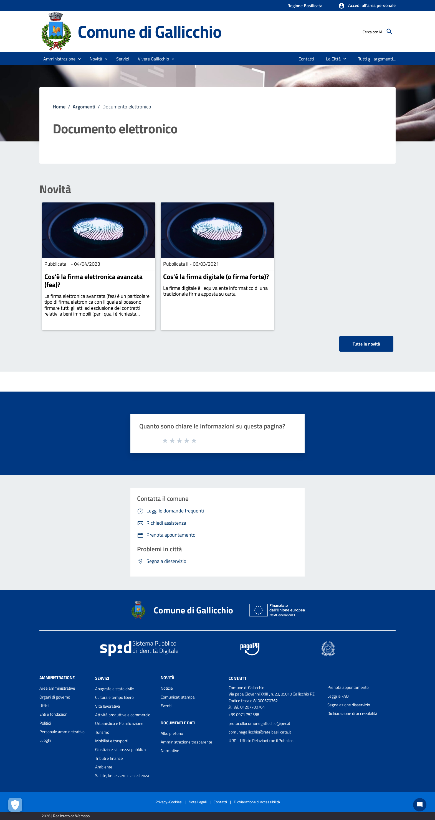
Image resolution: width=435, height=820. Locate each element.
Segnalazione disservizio (348, 705)
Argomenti (84, 106)
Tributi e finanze (109, 758)
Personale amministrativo (62, 731)
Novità (55, 189)
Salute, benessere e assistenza (122, 775)
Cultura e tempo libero (114, 697)
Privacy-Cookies (168, 802)
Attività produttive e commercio (122, 715)
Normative (170, 750)
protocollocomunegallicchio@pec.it (259, 723)
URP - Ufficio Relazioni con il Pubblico (261, 740)
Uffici (44, 705)
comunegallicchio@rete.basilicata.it (260, 732)
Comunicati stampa (178, 697)
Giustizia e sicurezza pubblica (120, 749)
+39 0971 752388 (244, 714)
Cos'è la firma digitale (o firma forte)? (216, 276)
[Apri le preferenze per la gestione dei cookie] (15, 805)
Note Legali (198, 802)
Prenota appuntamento (348, 687)
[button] (367, 5)
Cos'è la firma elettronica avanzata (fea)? (93, 280)
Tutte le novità (366, 344)
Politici (45, 723)
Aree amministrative (57, 688)
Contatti (237, 678)
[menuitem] (306, 59)
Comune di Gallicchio (149, 31)
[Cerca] (389, 32)
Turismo (102, 732)
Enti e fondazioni (53, 714)
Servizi (102, 678)
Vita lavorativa (107, 706)
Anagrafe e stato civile (114, 689)
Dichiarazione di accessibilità (352, 713)
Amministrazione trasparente (186, 742)
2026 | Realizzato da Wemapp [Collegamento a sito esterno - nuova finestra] (66, 816)
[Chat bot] (420, 805)
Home (59, 106)
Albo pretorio (172, 733)
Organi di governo (54, 697)
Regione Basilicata (304, 5)
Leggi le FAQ (338, 696)
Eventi (166, 705)
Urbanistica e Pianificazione (119, 723)
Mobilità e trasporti (111, 741)
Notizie (167, 688)
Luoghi (45, 740)
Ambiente (103, 767)
